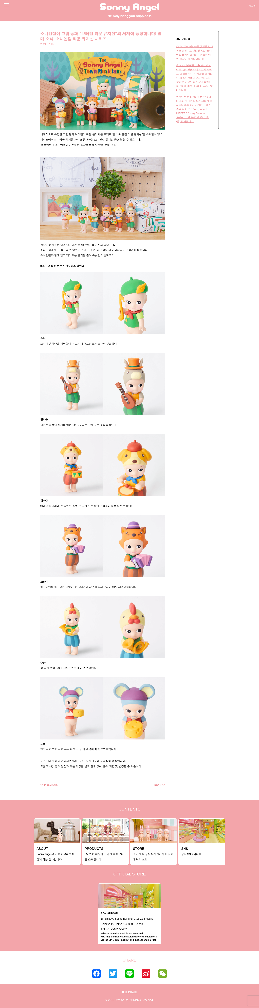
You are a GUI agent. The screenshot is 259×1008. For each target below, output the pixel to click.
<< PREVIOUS (49, 784)
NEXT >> (159, 784)
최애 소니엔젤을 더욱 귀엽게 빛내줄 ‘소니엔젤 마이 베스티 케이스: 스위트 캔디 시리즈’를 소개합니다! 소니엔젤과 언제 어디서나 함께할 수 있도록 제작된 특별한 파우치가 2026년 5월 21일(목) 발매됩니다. (194, 77)
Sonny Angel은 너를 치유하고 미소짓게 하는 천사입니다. (57, 854)
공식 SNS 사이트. (191, 851)
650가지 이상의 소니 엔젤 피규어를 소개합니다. (104, 854)
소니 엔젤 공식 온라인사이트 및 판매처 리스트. (153, 854)
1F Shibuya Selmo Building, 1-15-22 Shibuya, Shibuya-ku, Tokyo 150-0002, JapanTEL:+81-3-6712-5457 (129, 927)
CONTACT (130, 992)
